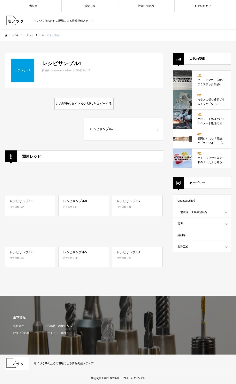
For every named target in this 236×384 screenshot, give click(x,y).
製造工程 (89, 5)
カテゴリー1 (30, 35)
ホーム (6, 35)
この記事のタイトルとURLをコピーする (84, 103)
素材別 (33, 5)
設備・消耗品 (146, 5)
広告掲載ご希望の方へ (58, 325)
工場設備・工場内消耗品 (193, 212)
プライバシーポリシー (58, 332)
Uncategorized (186, 200)
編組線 (182, 235)
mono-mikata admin (61, 70)
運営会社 (18, 325)
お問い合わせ (203, 5)
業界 (180, 223)
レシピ (15, 35)
